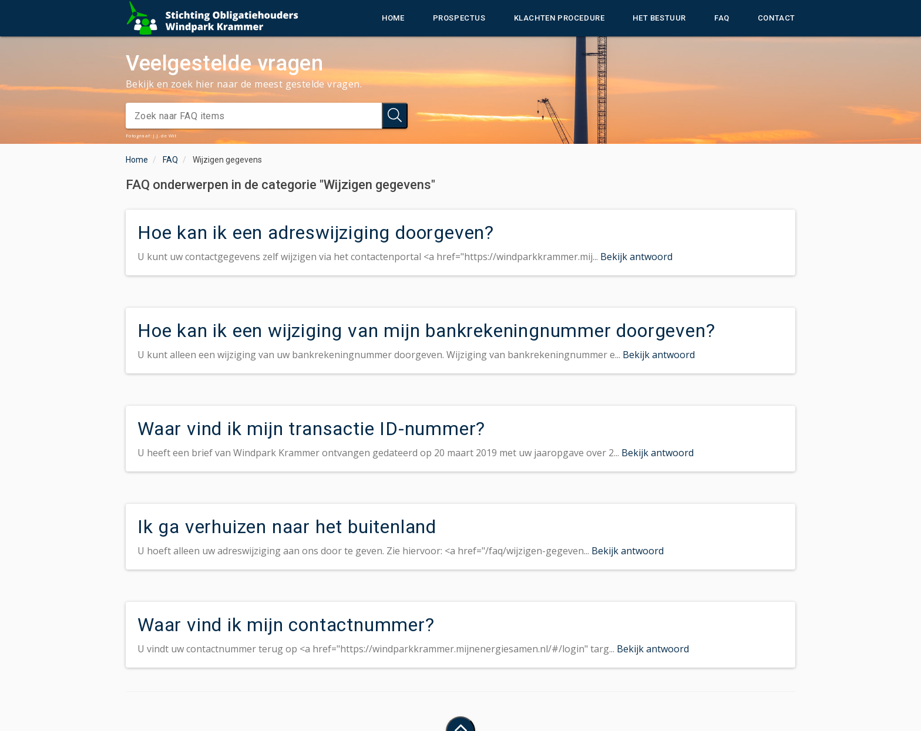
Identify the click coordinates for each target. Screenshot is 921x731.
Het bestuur (659, 18)
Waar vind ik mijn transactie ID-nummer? (311, 428)
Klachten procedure (559, 18)
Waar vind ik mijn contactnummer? (286, 625)
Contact (776, 18)
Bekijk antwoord (636, 256)
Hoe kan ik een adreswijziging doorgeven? (315, 232)
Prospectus (459, 18)
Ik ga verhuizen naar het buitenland (286, 527)
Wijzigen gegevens (227, 159)
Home (393, 18)
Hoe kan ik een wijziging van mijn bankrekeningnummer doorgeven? (426, 330)
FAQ (722, 18)
